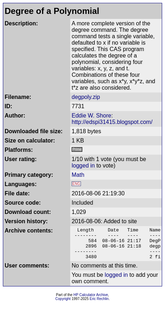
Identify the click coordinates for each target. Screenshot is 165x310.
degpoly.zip (86, 97)
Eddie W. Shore (91, 115)
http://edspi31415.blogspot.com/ (112, 122)
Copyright (63, 305)
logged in (83, 165)
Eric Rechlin (99, 305)
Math (78, 175)
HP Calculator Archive (90, 301)
